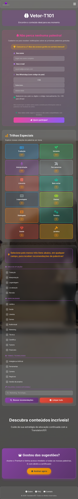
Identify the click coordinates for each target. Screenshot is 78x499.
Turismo (11, 346)
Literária (11, 317)
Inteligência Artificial (15, 362)
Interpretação (13, 282)
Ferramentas (13, 367)
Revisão (11, 296)
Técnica (11, 337)
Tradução (12, 277)
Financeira (12, 351)
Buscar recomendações (22, 399)
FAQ (38, 492)
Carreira (11, 372)
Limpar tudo (55, 399)
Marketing (12, 332)
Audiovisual (12, 327)
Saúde (10, 312)
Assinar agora (39, 473)
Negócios (12, 377)
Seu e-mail (19, 64)
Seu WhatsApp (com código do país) (29, 75)
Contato (48, 492)
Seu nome (19, 53)
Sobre (29, 492)
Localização (12, 292)
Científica (12, 342)
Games (11, 322)
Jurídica (11, 307)
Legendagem (13, 287)
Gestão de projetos (15, 382)
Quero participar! (39, 120)
